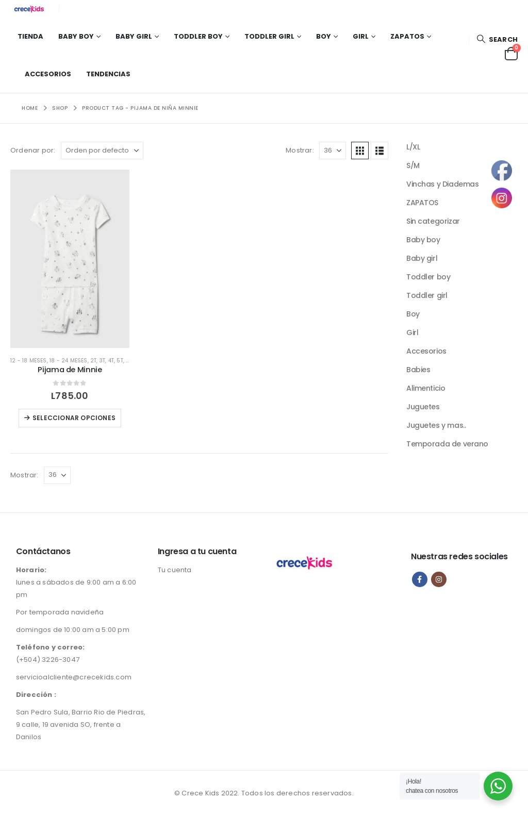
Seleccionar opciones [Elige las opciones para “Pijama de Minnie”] (74, 417)
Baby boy (76, 36)
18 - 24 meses (69, 360)
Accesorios (48, 74)
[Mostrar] (332, 150)
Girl (361, 36)
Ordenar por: (32, 150)
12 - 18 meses (28, 360)
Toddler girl (269, 36)
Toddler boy (198, 36)
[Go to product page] (69, 259)
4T (111, 360)
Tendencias (108, 74)
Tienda (30, 36)
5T (120, 360)
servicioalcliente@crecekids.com (73, 677)
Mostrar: (300, 150)
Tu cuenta (175, 570)
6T (129, 360)
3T (102, 360)
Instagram (439, 579)
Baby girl (134, 36)
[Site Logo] (31, 9)
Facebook (419, 579)
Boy (323, 36)
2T (93, 360)
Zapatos (407, 36)
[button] (497, 39)
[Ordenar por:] (102, 150)
